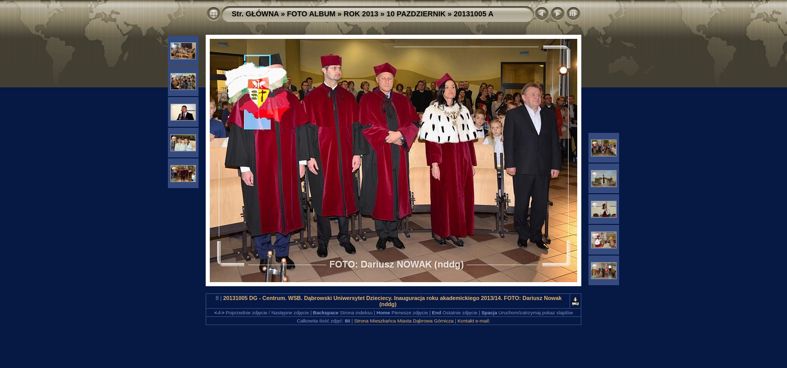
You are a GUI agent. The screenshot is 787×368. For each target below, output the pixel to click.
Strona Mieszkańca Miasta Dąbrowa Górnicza (404, 321)
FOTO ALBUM (311, 14)
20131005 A (474, 14)
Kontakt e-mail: (473, 321)
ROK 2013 (360, 14)
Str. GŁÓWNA (255, 14)
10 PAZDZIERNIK (416, 14)
